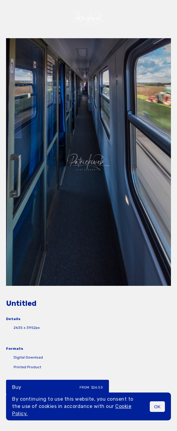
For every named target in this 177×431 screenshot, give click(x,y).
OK (157, 406)
